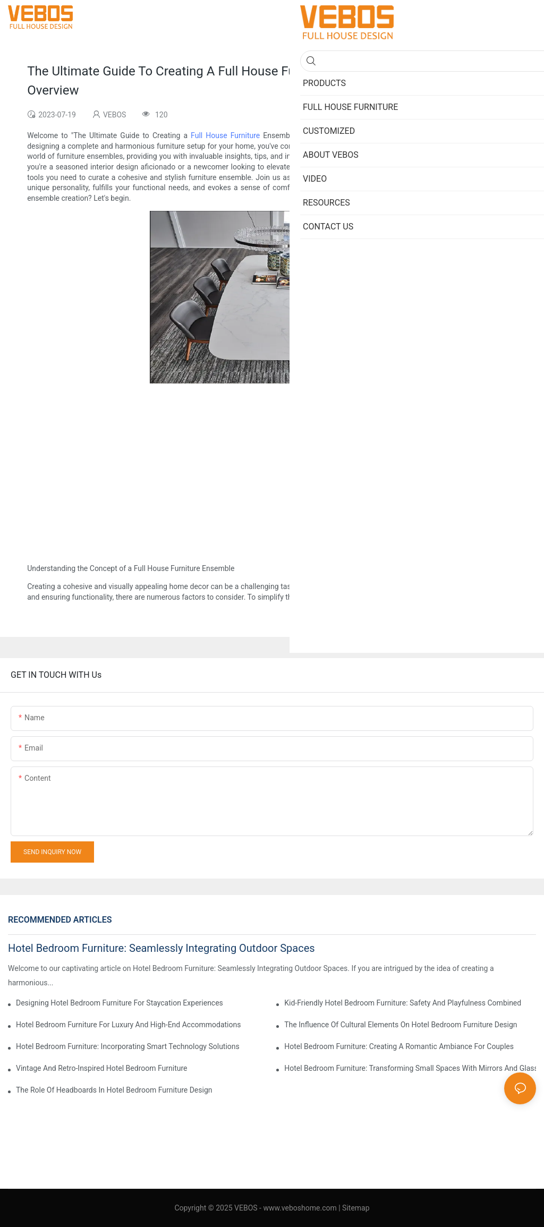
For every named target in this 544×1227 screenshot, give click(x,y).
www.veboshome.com (299, 1208)
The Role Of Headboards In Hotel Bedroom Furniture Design (114, 1090)
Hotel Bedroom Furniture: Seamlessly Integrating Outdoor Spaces (161, 948)
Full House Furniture (225, 135)
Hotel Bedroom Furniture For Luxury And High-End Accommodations (128, 1024)
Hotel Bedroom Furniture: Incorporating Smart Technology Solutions (128, 1046)
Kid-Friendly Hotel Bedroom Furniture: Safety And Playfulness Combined (402, 1003)
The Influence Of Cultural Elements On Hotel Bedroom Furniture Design (400, 1024)
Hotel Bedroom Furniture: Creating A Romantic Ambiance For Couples (399, 1046)
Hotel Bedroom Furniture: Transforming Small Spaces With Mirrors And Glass (410, 1068)
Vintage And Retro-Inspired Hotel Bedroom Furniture (102, 1068)
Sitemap (355, 1208)
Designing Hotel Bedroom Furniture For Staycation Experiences (119, 1003)
